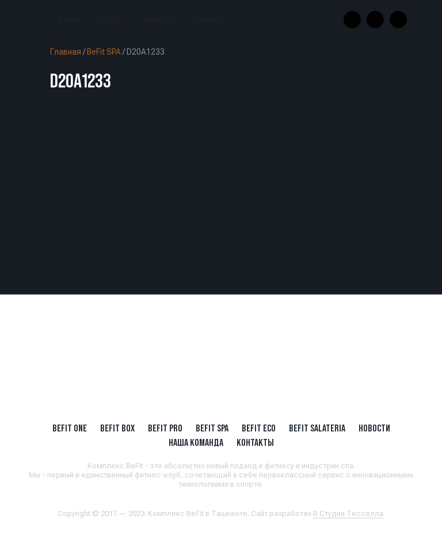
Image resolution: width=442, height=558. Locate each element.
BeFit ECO (259, 428)
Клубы (70, 20)
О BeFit (111, 20)
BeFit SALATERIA (317, 428)
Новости (157, 20)
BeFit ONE (69, 428)
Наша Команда (196, 442)
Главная (65, 51)
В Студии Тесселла (348, 513)
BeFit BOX (117, 428)
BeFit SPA (104, 51)
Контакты (209, 20)
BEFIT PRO (165, 428)
